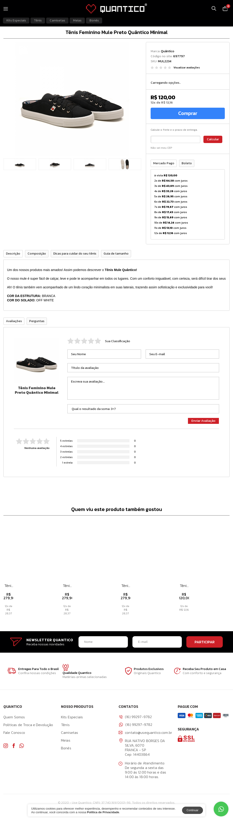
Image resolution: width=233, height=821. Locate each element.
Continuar (192, 810)
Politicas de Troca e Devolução (28, 726)
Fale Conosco (14, 734)
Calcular (213, 139)
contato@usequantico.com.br (145, 734)
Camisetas (57, 20)
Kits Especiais (16, 20)
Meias (77, 20)
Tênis (38, 20)
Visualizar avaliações (186, 67)
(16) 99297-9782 (135, 726)
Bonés (94, 20)
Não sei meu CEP (161, 148)
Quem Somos (14, 718)
